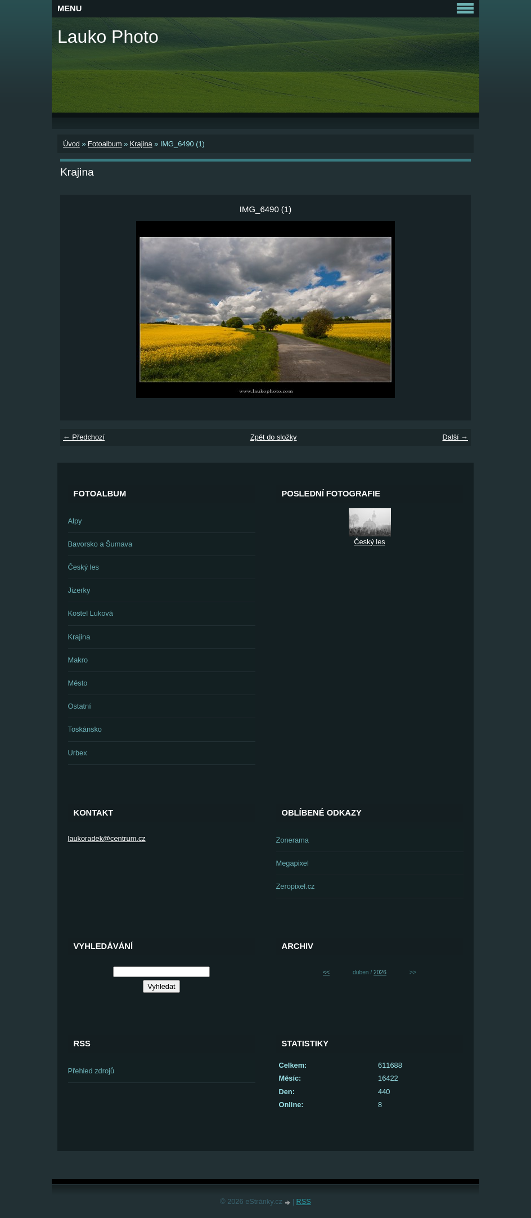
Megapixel (292, 863)
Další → (455, 437)
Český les (83, 567)
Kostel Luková (90, 613)
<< (326, 972)
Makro (78, 660)
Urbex (77, 753)
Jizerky (79, 590)
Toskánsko (85, 729)
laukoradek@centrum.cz (107, 838)
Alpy (75, 521)
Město (78, 683)
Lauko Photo (108, 36)
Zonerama (292, 840)
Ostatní (79, 706)
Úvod (71, 144)
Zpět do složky (273, 437)
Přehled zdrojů (91, 1071)
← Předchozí (84, 437)
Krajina (141, 144)
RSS (303, 1201)
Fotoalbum (105, 144)
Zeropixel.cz (295, 886)
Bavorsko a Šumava (100, 544)
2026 (380, 972)
